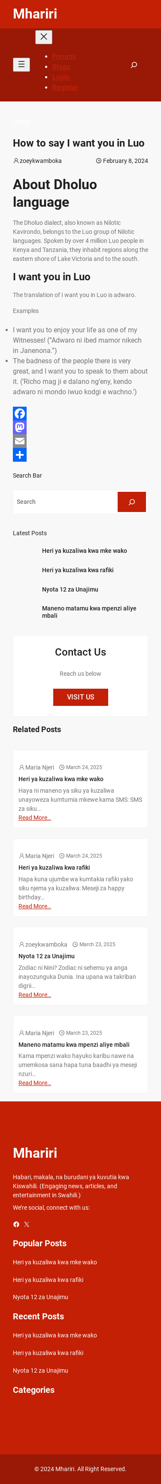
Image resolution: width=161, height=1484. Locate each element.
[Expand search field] (134, 65)
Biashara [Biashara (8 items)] (41, 1409)
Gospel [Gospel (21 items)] (22, 1418)
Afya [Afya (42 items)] (19, 1409)
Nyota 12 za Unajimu (70, 589)
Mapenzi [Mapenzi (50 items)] (77, 1427)
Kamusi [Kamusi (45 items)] (83, 1418)
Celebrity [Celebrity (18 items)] (105, 1409)
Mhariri (35, 14)
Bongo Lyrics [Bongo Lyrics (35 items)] (73, 1409)
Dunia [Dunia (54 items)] (128, 1409)
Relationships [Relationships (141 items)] (31, 1436)
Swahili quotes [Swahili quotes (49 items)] (112, 1436)
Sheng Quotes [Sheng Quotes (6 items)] (71, 1436)
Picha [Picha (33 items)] (99, 1427)
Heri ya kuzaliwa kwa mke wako (84, 550)
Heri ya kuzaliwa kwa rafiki (78, 570)
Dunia (21, 121)
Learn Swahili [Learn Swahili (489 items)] (115, 1418)
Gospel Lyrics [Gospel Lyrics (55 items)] (52, 1418)
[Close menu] (43, 37)
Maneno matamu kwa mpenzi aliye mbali (89, 612)
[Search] (132, 502)
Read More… (34, 817)
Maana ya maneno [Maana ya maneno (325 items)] (38, 1427)
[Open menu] (21, 65)
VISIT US (80, 697)
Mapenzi (23, 754)
